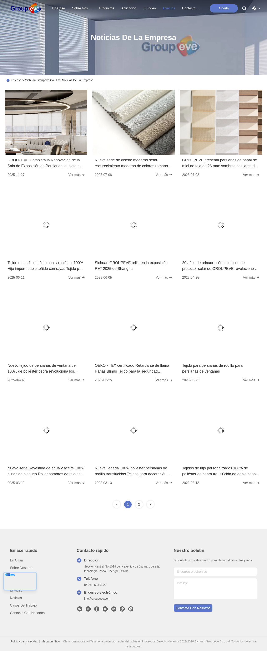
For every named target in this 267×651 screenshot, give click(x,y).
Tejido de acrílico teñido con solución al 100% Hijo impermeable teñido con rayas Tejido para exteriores (46, 266)
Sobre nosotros (21, 568)
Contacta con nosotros (27, 613)
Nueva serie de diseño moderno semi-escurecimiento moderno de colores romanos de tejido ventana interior (132, 163)
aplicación (128, 8)
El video (16, 590)
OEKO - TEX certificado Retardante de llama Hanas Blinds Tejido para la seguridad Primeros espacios (132, 368)
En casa (58, 8)
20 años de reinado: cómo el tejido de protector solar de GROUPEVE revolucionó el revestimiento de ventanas (220, 266)
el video (149, 8)
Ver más (76, 175)
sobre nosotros (82, 8)
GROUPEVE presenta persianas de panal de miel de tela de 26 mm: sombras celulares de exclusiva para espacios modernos (219, 163)
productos (106, 8)
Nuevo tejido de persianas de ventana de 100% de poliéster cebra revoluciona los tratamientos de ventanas (41, 368)
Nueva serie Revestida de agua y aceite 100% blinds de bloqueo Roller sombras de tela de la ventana (46, 471)
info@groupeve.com (97, 598)
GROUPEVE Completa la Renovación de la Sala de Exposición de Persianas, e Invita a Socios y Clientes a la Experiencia (43, 163)
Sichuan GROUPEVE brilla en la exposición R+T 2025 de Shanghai (131, 266)
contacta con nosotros (192, 8)
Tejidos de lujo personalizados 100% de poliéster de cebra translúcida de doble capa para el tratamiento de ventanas (219, 471)
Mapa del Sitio (50, 641)
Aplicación (17, 583)
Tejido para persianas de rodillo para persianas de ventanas (212, 368)
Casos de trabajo (23, 605)
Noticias (16, 598)
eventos (169, 8)
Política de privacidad (24, 641)
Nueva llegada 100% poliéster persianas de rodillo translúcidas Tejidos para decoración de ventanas (133, 471)
